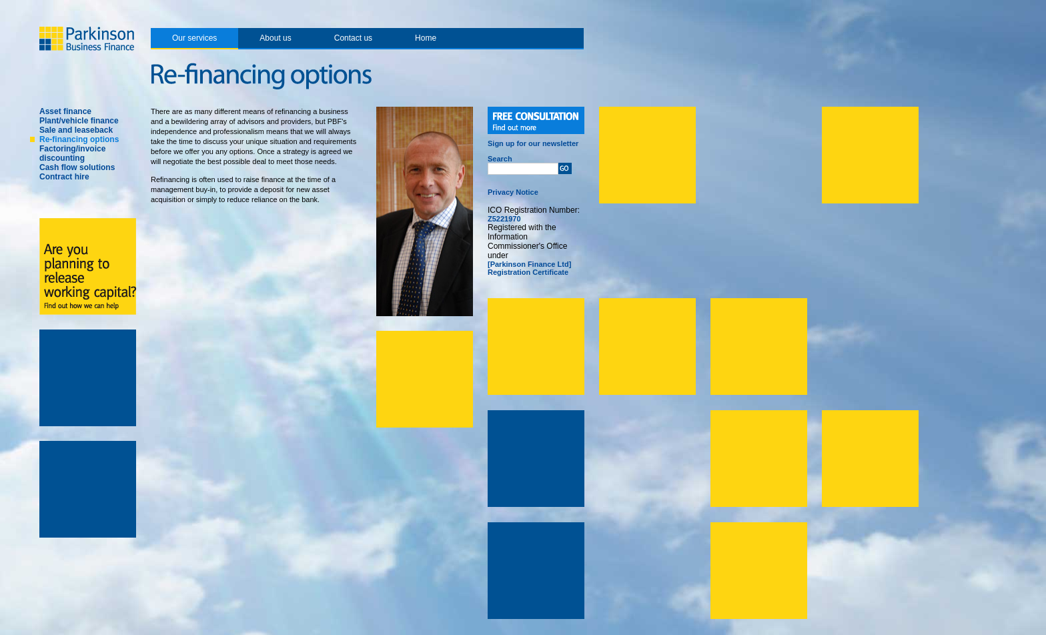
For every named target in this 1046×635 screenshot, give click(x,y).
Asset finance (65, 111)
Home (425, 38)
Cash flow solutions (77, 167)
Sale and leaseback (76, 130)
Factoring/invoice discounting (72, 153)
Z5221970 (504, 219)
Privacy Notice (513, 192)
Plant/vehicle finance (79, 120)
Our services (194, 38)
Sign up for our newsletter (533, 143)
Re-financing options (79, 139)
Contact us (353, 38)
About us (275, 38)
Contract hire (64, 176)
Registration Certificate (528, 272)
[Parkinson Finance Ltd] (529, 264)
